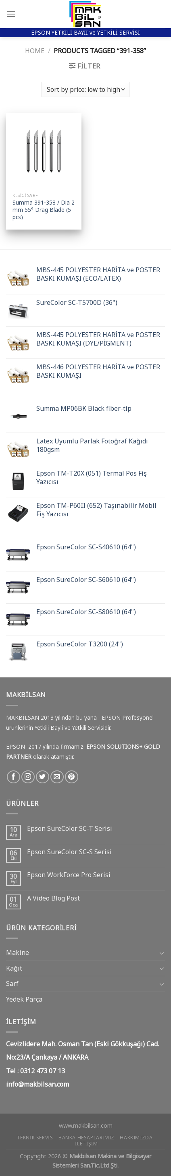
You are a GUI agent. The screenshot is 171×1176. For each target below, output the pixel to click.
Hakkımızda (136, 1137)
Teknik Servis (35, 1137)
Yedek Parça (24, 999)
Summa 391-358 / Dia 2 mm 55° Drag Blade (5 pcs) (44, 209)
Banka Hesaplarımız (86, 1137)
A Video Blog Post (53, 898)
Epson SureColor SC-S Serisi (69, 852)
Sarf (12, 983)
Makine (17, 952)
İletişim (86, 1143)
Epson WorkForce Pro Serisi (69, 875)
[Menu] (11, 14)
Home (34, 50)
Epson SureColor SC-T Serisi (69, 828)
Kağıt (14, 968)
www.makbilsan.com (86, 1125)
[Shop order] (85, 89)
